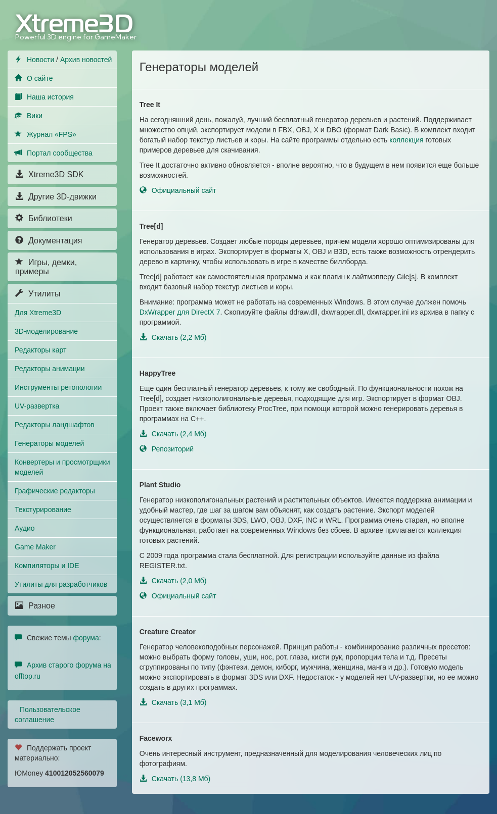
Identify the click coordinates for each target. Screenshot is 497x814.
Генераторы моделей (49, 443)
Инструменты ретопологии (58, 387)
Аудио (25, 528)
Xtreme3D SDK (49, 174)
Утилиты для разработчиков (61, 584)
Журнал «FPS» (51, 134)
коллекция (406, 140)
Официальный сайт (178, 190)
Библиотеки (43, 218)
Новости (40, 60)
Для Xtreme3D (38, 313)
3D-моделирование (46, 331)
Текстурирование (43, 509)
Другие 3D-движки (56, 196)
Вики (34, 116)
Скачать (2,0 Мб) (173, 581)
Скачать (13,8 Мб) (175, 779)
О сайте (40, 78)
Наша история (50, 97)
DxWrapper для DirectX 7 (180, 312)
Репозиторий (167, 449)
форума (86, 638)
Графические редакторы (55, 491)
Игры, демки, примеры (46, 267)
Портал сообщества (60, 153)
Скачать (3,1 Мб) (173, 702)
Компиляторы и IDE (47, 566)
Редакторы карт (40, 350)
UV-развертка (37, 406)
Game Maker (35, 547)
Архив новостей (86, 60)
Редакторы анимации (50, 369)
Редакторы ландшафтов (55, 425)
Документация (48, 240)
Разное (35, 605)
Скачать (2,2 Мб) (173, 337)
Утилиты (38, 293)
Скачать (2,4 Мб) (173, 434)
